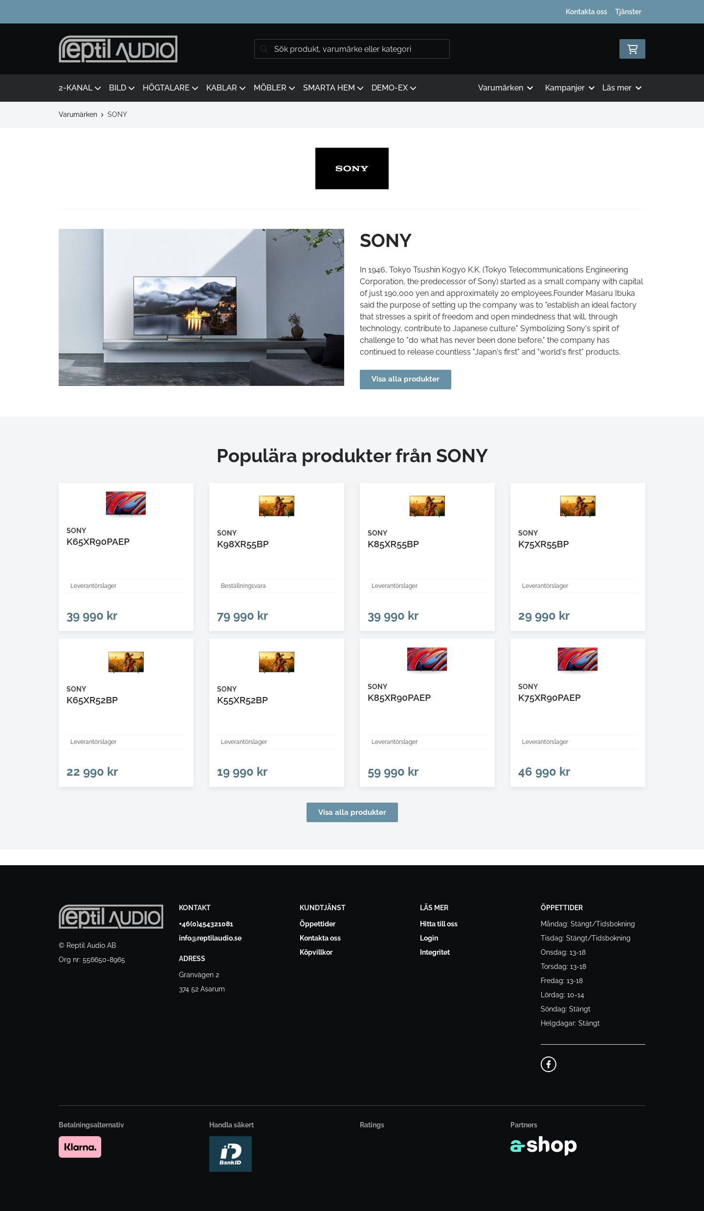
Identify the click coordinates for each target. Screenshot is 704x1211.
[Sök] (352, 49)
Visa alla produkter (407, 379)
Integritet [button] (435, 952)
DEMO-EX (394, 87)
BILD (122, 87)
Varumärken (78, 114)
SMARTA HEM (333, 87)
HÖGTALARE (170, 87)
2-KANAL (80, 87)
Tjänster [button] (628, 12)
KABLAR (226, 87)
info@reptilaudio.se (210, 938)
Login (429, 938)
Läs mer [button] (621, 87)
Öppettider (317, 924)
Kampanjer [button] (569, 87)
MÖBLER (274, 87)
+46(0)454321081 (206, 924)
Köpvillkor (316, 952)
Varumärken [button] (505, 87)
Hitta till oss (439, 924)
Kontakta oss (586, 12)
